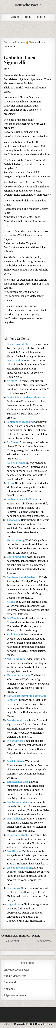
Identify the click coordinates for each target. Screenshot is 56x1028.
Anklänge (9, 989)
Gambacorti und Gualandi (22, 577)
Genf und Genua (16, 557)
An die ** (12, 381)
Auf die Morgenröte (15, 976)
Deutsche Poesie (27, 4)
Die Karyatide (15, 360)
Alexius (11, 602)
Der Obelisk (14, 818)
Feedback (6, 1024)
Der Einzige (14, 888)
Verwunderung (16, 540)
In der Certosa (15, 741)
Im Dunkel (13, 442)
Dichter (41, 17)
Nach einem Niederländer (22, 499)
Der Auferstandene (18, 802)
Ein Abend (10, 982)
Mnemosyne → (46, 941)
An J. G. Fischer (16, 462)
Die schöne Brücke (18, 835)
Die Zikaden (14, 618)
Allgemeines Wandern (16, 995)
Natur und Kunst (17, 659)
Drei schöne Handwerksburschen (26, 397)
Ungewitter (13, 904)
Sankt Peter (14, 634)
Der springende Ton (19, 344)
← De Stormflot (10, 941)
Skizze (11, 483)
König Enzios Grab (18, 782)
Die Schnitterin (16, 761)
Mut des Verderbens (19, 675)
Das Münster (14, 851)
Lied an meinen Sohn (19, 867)
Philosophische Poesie (16, 969)
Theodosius (14, 520)
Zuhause (15, 17)
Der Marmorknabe (18, 720)
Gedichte (28, 17)
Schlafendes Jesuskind (20, 422)
